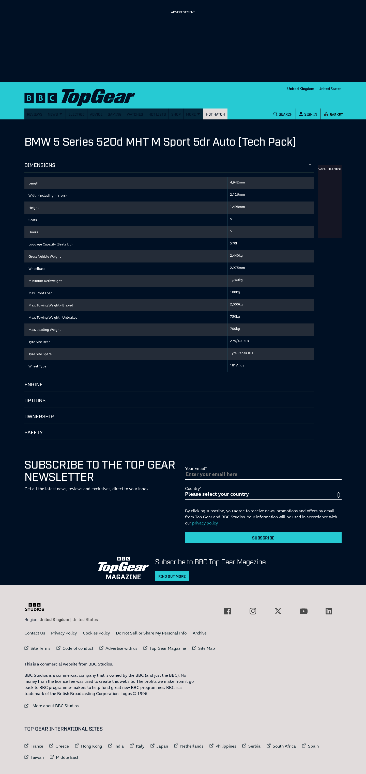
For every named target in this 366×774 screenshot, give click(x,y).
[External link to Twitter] (278, 611)
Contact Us (34, 633)
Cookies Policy (96, 633)
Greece (62, 746)
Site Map (206, 648)
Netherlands (191, 746)
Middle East (67, 757)
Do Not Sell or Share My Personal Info (151, 633)
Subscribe (263, 537)
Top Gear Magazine (167, 648)
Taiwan (37, 757)
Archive (200, 633)
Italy (140, 746)
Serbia (254, 746)
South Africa (284, 746)
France (36, 746)
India (119, 746)
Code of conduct (78, 648)
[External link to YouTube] (303, 611)
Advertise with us (121, 648)
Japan (162, 746)
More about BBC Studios (51, 705)
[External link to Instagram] (253, 611)
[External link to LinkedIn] (329, 611)
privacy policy (205, 523)
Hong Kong (91, 746)
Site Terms (40, 648)
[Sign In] (308, 114)
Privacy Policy (64, 633)
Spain (313, 746)
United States (330, 88)
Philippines (226, 746)
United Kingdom (300, 88)
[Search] (283, 114)
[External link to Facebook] (227, 611)
